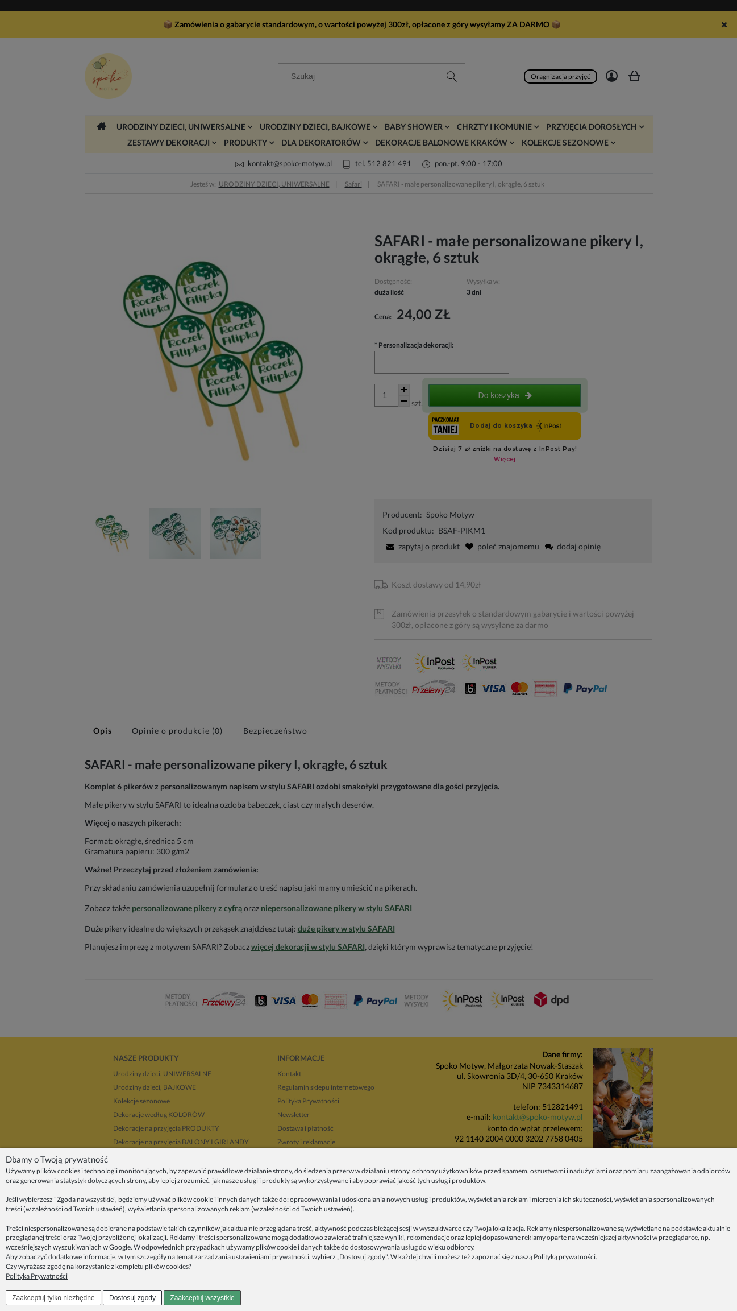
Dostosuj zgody (132, 1298)
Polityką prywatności (565, 1256)
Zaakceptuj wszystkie (202, 1298)
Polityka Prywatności (37, 1276)
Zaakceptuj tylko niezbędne (53, 1298)
